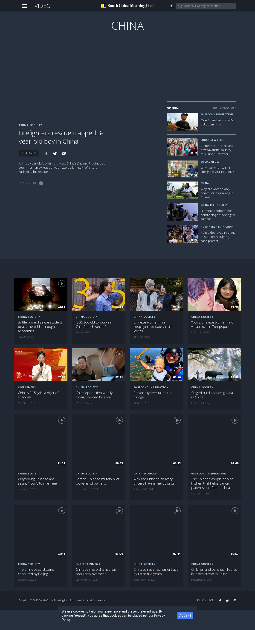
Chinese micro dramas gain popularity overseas (96, 571)
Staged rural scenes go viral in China (212, 395)
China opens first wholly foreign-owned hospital (94, 395)
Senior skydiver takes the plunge (152, 395)
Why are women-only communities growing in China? (217, 193)
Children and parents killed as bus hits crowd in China (214, 571)
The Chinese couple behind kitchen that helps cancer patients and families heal (212, 483)
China (127, 25)
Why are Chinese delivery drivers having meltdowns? (153, 481)
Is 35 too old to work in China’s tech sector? (93, 324)
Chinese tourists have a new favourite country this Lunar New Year (217, 150)
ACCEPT (185, 615)
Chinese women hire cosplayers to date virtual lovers (152, 326)
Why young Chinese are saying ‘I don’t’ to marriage (37, 481)
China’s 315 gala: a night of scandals (38, 395)
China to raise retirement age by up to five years (156, 571)
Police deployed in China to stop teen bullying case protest (218, 236)
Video (43, 5)
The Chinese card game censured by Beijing (36, 571)
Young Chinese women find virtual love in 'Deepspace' (212, 324)
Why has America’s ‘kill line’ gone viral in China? (217, 169)
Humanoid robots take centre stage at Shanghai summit (218, 215)
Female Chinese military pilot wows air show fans (97, 481)
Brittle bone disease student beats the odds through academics (40, 326)
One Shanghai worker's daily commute (217, 122)
